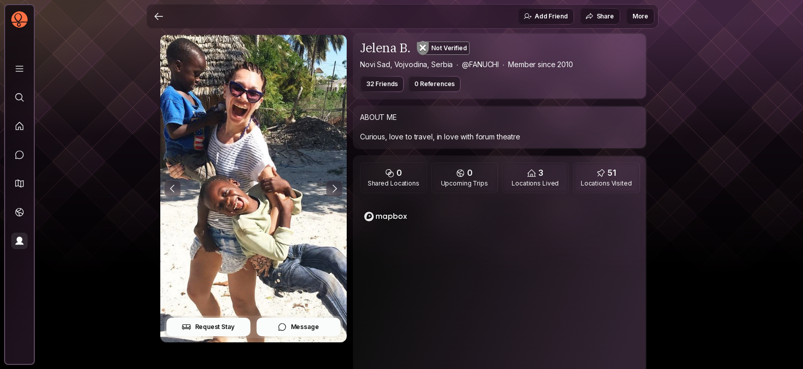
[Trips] (19, 212)
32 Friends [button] (382, 84)
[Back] (159, 16)
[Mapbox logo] (385, 216)
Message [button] (298, 327)
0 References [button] (434, 84)
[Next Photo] (334, 188)
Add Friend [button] (545, 16)
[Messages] (19, 155)
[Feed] (19, 126)
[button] (19, 183)
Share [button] (599, 16)
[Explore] (19, 97)
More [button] (640, 16)
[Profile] (19, 241)
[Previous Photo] (172, 188)
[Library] (19, 68)
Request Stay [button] (208, 327)
